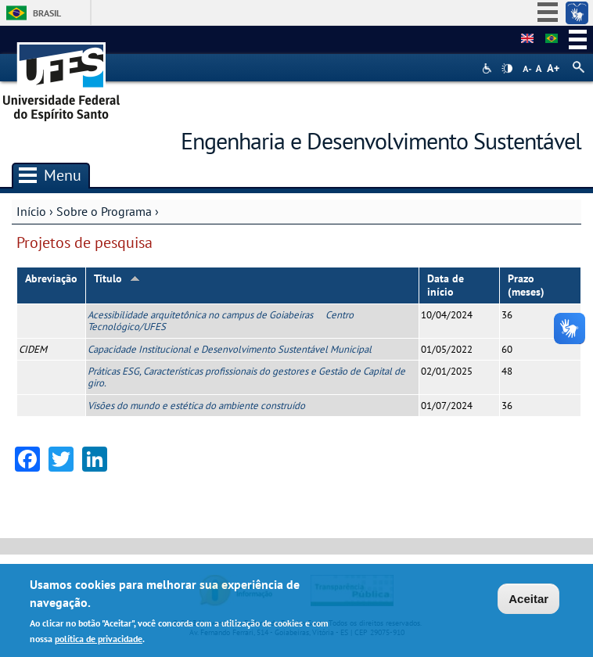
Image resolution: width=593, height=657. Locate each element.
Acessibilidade (488, 68)
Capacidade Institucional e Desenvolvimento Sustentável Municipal (230, 349)
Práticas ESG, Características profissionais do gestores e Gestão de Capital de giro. (246, 377)
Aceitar (528, 599)
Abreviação (51, 278)
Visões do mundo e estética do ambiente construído (196, 405)
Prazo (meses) (526, 285)
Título (117, 278)
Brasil (47, 13)
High (506, 68)
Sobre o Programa (104, 211)
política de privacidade (98, 638)
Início (31, 211)
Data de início (445, 285)
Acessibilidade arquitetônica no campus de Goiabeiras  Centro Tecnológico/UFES (221, 320)
